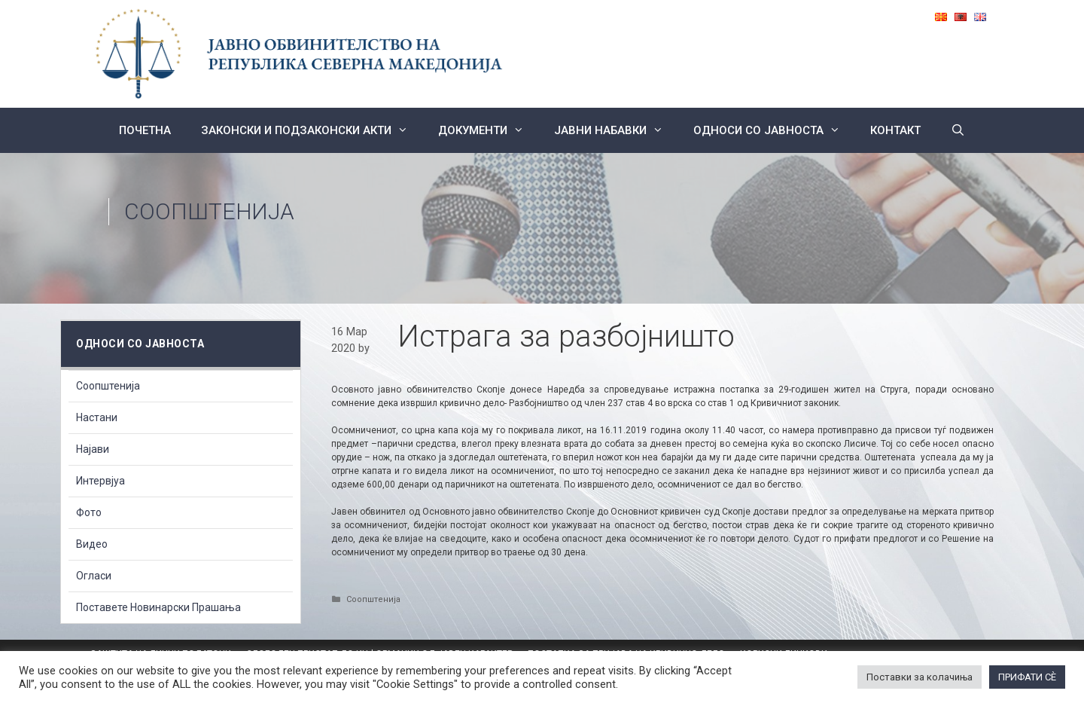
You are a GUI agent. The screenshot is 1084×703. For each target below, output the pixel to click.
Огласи (93, 576)
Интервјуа (100, 481)
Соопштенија (209, 211)
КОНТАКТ (895, 130)
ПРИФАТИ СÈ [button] (1027, 677)
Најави (92, 449)
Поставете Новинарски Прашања (158, 607)
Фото (89, 512)
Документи (488, 130)
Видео (92, 544)
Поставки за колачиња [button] (919, 677)
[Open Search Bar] (958, 130)
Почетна (145, 130)
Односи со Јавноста (774, 130)
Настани (96, 417)
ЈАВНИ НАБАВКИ (616, 130)
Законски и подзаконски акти (312, 130)
